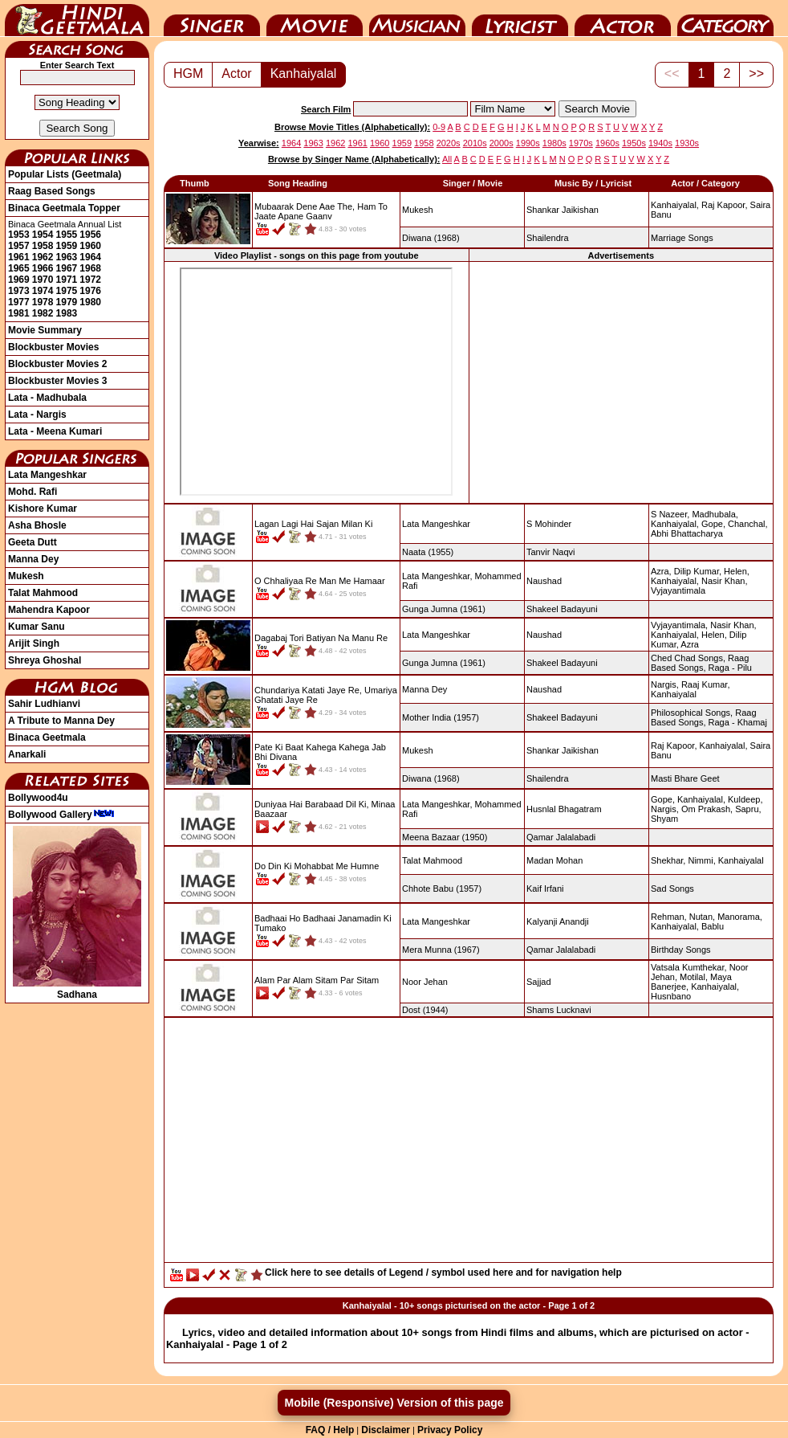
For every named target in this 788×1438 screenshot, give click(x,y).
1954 (43, 234)
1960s (607, 143)
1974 (43, 290)
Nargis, (665, 684)
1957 (19, 245)
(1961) (443, 609)
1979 (67, 302)
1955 (67, 234)
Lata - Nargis (37, 414)
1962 (43, 257)
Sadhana (77, 989)
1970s (581, 143)
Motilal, (694, 977)
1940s (660, 143)
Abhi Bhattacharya (687, 533)
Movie (314, 18)
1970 (43, 279)
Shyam (664, 818)
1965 (19, 268)
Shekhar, (668, 860)
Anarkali (27, 754)
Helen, (736, 571)
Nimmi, (701, 860)
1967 (67, 268)
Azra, (661, 571)
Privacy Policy (449, 1430)
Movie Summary (45, 330)
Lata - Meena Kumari (55, 431)
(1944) (425, 1010)
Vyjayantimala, (679, 625)
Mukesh (26, 576)
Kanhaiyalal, (675, 205)
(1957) (440, 717)
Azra (689, 644)
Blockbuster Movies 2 (57, 364)
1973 (19, 290)
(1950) (444, 837)
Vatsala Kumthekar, (689, 967)
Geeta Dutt (32, 542)
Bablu (712, 926)
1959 (67, 245)
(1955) (427, 552)
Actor (623, 18)
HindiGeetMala (77, 18)
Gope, (713, 524)
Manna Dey (33, 559)
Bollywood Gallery (61, 814)
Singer (212, 18)
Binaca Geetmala (47, 737)
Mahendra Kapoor (49, 609)
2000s (501, 143)
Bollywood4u (38, 797)
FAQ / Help (330, 1430)
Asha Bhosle (37, 525)
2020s (449, 143)
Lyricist (520, 18)
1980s (554, 143)
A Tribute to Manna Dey (61, 720)
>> (756, 73)
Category (725, 18)
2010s (475, 143)
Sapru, (748, 809)
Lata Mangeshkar (47, 474)
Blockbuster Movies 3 (57, 380)
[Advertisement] (469, 1144)
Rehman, (669, 916)
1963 (67, 257)
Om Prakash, (707, 809)
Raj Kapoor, (724, 205)
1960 (90, 245)
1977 (19, 302)
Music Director (417, 18)
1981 (19, 313)
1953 (19, 234)
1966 (43, 268)
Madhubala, (715, 514)
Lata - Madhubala (47, 397)
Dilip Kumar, (697, 571)
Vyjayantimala (678, 590)
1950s (634, 143)
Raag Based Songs (51, 191)
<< (672, 73)
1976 (90, 290)
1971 (67, 279)
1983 (67, 313)
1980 (90, 302)
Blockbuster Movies (53, 347)
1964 (90, 257)
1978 (43, 302)
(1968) (431, 238)
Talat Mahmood (43, 592)
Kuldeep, (745, 799)
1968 (90, 268)
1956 (90, 234)
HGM (188, 73)
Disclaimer (385, 1430)
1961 (19, 257)
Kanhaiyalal (303, 73)
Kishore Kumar (42, 508)
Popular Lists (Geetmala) (64, 174)
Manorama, (739, 916)
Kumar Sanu (36, 626)
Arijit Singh (33, 643)
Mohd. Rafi (32, 491)
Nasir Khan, (724, 581)
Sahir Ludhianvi (44, 703)
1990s (528, 143)
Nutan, (702, 916)
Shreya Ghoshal (44, 660)
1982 (43, 313)
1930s (687, 143)
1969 (19, 279)
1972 (90, 279)
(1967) (441, 949)
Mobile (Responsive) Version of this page (393, 1402)
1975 (67, 290)
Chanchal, (748, 524)
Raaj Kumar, (705, 684)
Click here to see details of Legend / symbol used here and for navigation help (443, 1272)
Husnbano (671, 996)
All (447, 159)
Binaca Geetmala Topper (64, 208)
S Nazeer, (670, 514)
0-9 (439, 127)
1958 (43, 245)
